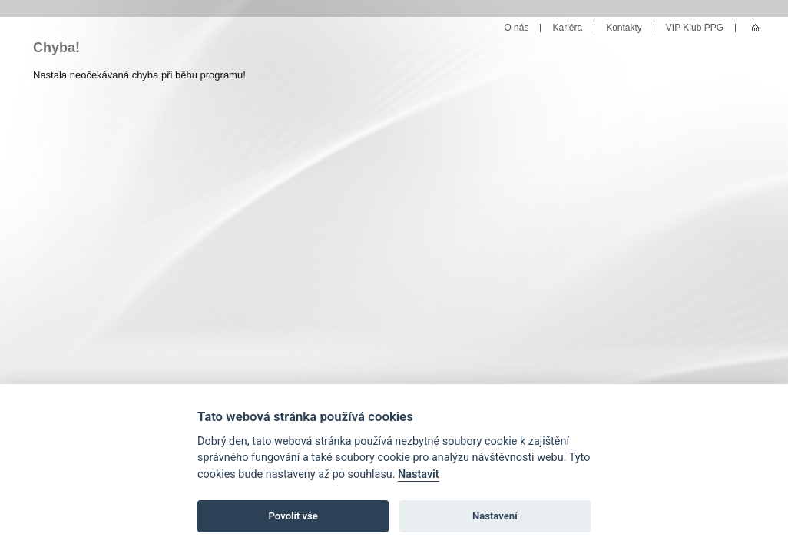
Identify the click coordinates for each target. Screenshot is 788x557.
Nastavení (495, 516)
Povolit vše (293, 516)
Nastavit (418, 474)
